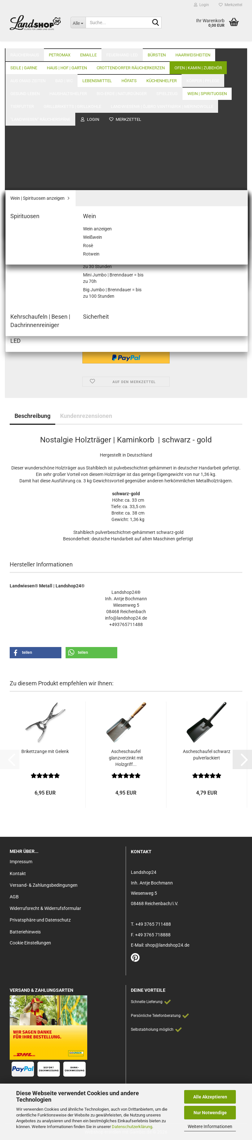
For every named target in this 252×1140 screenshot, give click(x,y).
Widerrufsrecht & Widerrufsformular (45, 908)
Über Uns (232, 42)
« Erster (20, 71)
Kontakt (18, 873)
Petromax (59, 42)
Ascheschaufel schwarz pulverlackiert (206, 754)
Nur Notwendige (210, 1112)
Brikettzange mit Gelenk (45, 751)
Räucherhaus (24, 42)
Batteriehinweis (25, 931)
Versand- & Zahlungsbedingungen (44, 885)
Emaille (88, 42)
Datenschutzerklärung (132, 1126)
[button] (19, 312)
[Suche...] (78, 22)
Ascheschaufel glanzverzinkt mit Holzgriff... (126, 758)
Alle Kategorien (159, 42)
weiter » (66, 71)
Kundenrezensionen (86, 415)
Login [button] (201, 5)
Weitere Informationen (210, 1126)
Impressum (21, 861)
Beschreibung (32, 415)
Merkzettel (230, 5)
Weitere (114, 42)
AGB (14, 896)
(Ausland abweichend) (166, 244)
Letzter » (89, 71)
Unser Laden (200, 42)
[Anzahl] (126, 312)
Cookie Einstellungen (30, 942)
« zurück (43, 71)
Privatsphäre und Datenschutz (40, 920)
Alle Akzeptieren (210, 1096)
